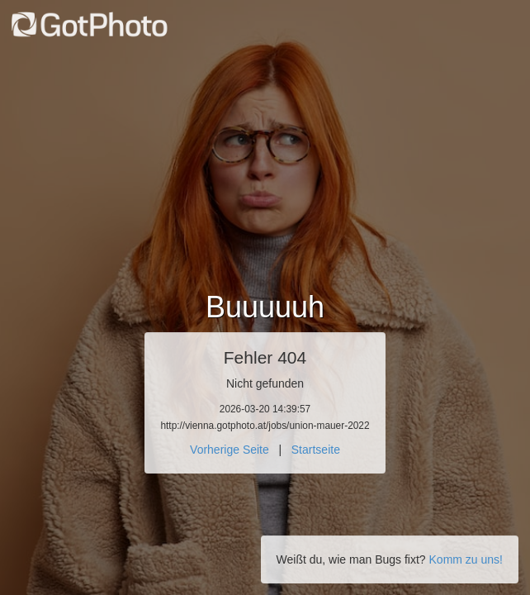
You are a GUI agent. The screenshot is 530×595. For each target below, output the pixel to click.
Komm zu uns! (466, 559)
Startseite (315, 449)
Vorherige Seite (229, 449)
